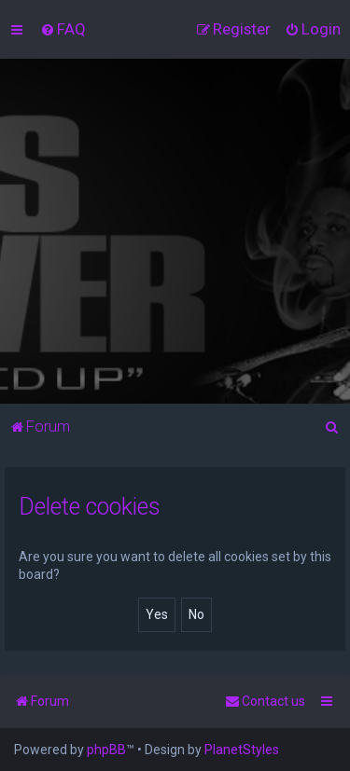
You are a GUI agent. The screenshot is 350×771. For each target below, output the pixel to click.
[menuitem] (63, 29)
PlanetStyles (241, 749)
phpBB (106, 749)
